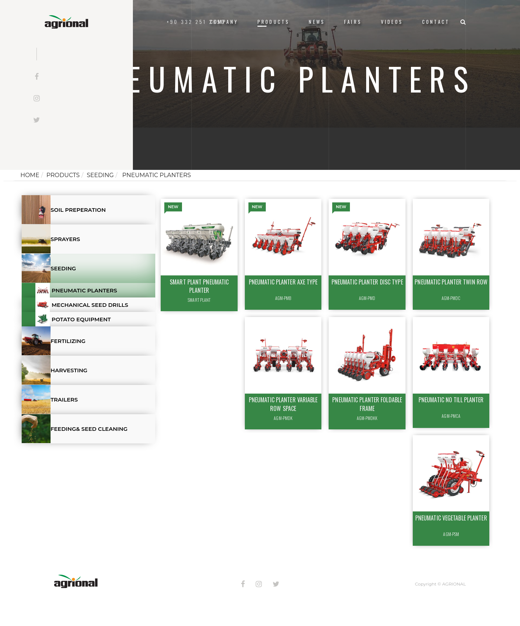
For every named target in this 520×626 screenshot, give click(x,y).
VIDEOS (392, 21)
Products (273, 21)
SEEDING (100, 175)
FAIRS (353, 21)
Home (29, 175)
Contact (436, 21)
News (317, 21)
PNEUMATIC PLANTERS (156, 175)
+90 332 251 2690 (196, 21)
